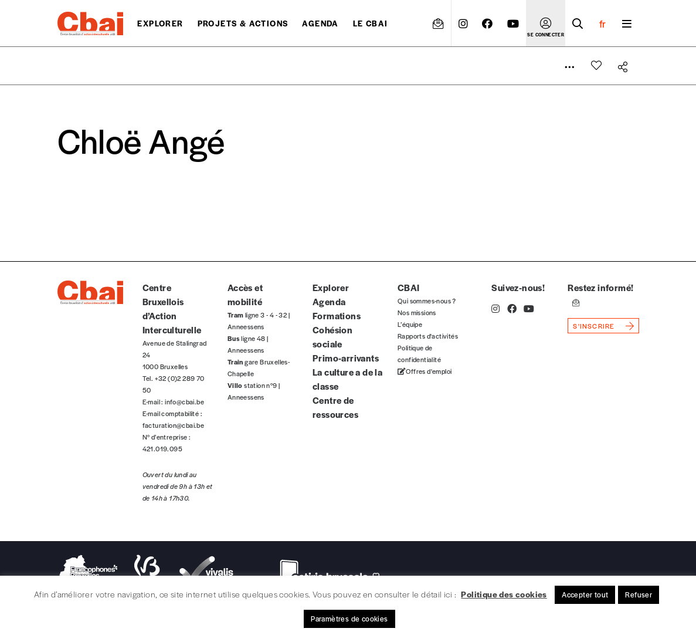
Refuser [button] (638, 594)
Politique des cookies (503, 594)
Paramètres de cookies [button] (349, 618)
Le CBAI (370, 23)
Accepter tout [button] (585, 594)
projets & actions (243, 23)
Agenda (320, 23)
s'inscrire (593, 325)
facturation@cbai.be (173, 425)
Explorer (160, 23)
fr (602, 23)
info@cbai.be (184, 401)
